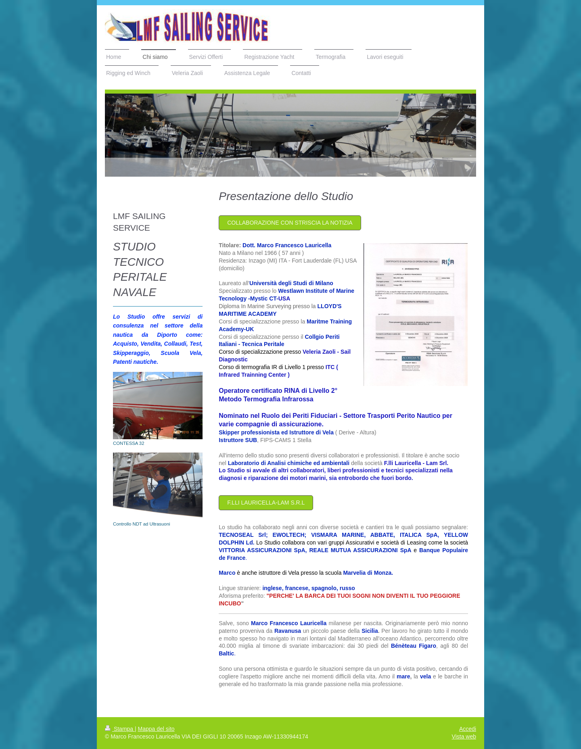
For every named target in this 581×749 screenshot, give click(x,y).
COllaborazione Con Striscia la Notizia (289, 222)
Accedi (467, 729)
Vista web (464, 736)
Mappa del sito (156, 729)
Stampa (120, 729)
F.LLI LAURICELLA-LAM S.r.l (266, 502)
